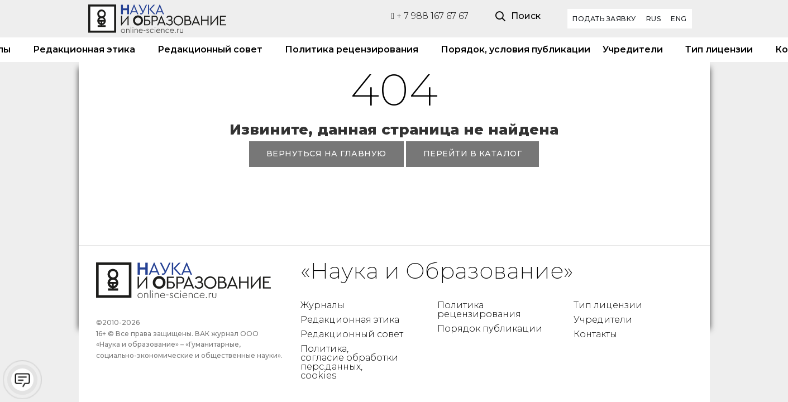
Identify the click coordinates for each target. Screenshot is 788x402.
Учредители (633, 49)
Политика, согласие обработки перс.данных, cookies (349, 362)
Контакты (595, 334)
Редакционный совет (209, 49)
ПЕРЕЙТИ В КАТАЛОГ (472, 154)
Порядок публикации (489, 328)
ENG (679, 19)
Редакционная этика (84, 49)
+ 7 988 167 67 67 (430, 16)
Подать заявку (604, 19)
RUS (653, 19)
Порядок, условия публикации (510, 49)
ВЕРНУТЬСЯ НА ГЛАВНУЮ (326, 154)
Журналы (322, 305)
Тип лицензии (719, 49)
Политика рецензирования (351, 49)
